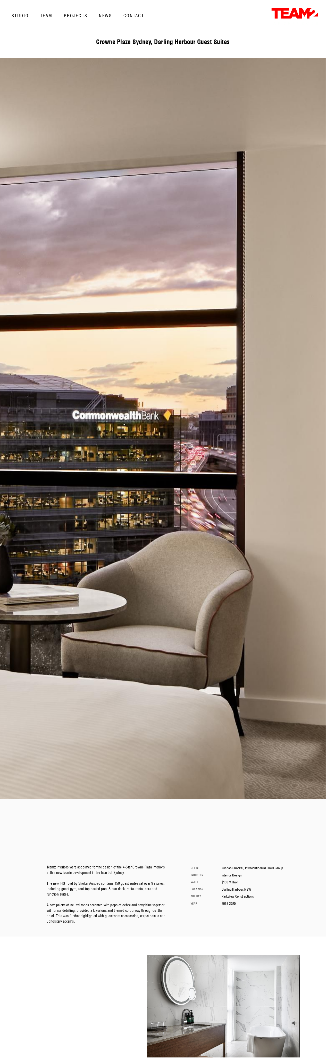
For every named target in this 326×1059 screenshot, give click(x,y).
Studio (20, 15)
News (105, 15)
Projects (75, 15)
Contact (133, 15)
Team (46, 15)
